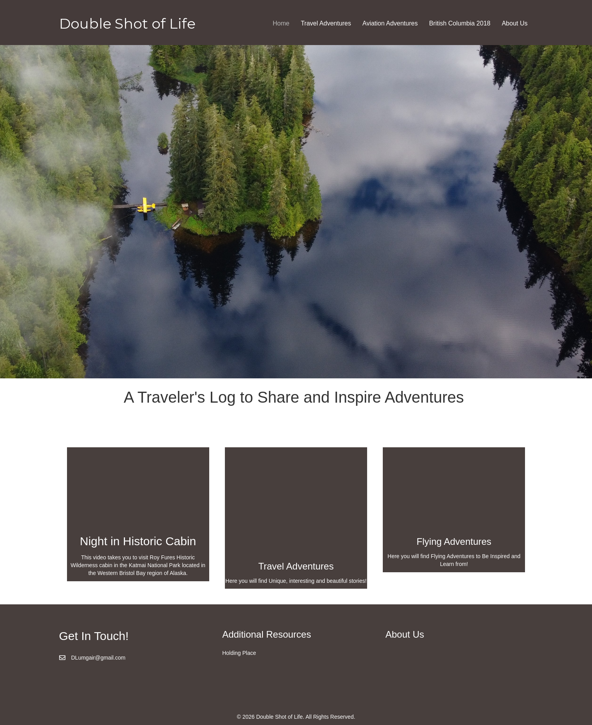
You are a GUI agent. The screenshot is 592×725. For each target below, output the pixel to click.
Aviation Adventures (390, 23)
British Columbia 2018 (460, 23)
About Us (515, 23)
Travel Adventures (326, 23)
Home (281, 23)
